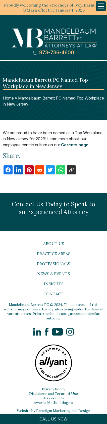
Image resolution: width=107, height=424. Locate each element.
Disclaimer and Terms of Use (53, 393)
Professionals (53, 263)
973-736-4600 (53, 52)
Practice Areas (53, 253)
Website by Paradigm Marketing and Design (53, 410)
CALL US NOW (53, 418)
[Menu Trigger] (101, 6)
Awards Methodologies (53, 402)
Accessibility (53, 398)
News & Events (53, 273)
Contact (53, 293)
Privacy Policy (53, 389)
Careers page (74, 144)
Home (8, 98)
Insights (54, 283)
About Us (53, 243)
